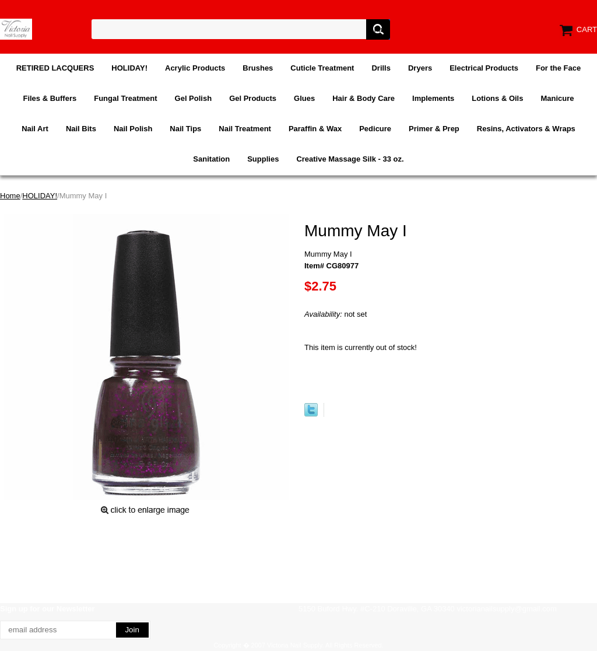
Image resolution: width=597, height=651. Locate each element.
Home (10, 195)
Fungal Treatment (125, 98)
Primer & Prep (434, 128)
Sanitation (211, 159)
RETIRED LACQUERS (55, 68)
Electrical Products (483, 68)
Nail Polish (133, 128)
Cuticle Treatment (322, 68)
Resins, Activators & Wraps (526, 128)
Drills (381, 68)
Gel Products (252, 98)
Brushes (258, 68)
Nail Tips (185, 128)
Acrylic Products (195, 68)
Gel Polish (193, 98)
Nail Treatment (245, 128)
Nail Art (35, 128)
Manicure (557, 98)
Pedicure (375, 128)
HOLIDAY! (129, 68)
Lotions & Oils (497, 98)
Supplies (263, 159)
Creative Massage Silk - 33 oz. (349, 159)
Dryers (420, 68)
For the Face (558, 68)
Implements (433, 98)
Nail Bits (81, 128)
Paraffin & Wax (315, 128)
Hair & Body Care (363, 98)
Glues (304, 98)
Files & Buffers (49, 98)
